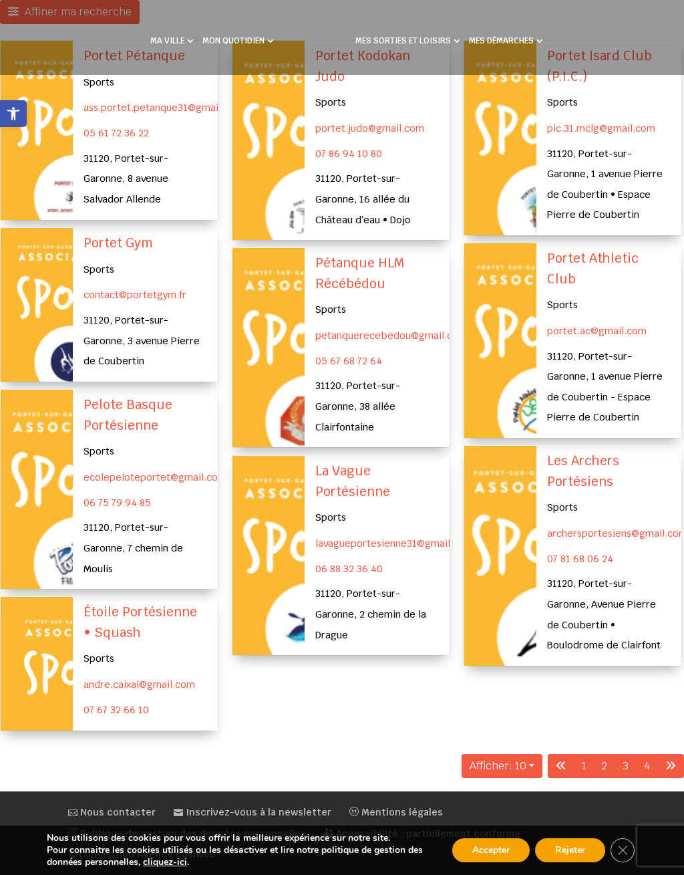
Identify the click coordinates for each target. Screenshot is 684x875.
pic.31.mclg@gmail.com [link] (601, 128)
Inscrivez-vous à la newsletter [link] (252, 812)
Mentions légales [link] (396, 812)
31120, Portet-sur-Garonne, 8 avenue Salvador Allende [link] (125, 178)
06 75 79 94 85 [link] (117, 501)
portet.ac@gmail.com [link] (597, 330)
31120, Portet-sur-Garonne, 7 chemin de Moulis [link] (133, 547)
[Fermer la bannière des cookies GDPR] (623, 850)
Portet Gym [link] (118, 243)
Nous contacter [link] (112, 812)
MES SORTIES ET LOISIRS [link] (398, 37)
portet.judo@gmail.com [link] (369, 128)
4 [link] (647, 766)
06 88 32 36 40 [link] (349, 567)
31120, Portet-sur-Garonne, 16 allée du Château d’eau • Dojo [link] (363, 198)
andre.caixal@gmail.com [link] (139, 684)
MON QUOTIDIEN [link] (238, 37)
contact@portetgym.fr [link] (134, 294)
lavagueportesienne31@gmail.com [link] (394, 542)
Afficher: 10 (498, 766)
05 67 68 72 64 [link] (348, 360)
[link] (13, 113)
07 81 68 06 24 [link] (580, 558)
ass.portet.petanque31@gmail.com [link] (163, 107)
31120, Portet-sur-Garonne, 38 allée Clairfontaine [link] (357, 406)
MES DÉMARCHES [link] (496, 37)
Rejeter (570, 850)
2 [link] (604, 766)
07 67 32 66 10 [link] (116, 709)
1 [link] (584, 766)
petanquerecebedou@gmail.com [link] (391, 335)
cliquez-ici (165, 862)
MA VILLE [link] (172, 37)
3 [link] (626, 766)
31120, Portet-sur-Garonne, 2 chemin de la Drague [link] (370, 613)
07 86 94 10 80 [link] (348, 153)
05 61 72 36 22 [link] (116, 132)
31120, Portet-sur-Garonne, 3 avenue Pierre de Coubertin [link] (141, 340)
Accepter (491, 850)
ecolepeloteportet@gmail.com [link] (154, 476)
